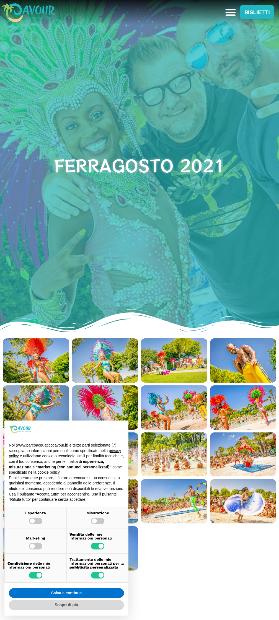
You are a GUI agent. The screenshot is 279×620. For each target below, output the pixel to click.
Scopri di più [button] (66, 605)
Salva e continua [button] (66, 593)
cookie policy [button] (49, 472)
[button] (230, 12)
